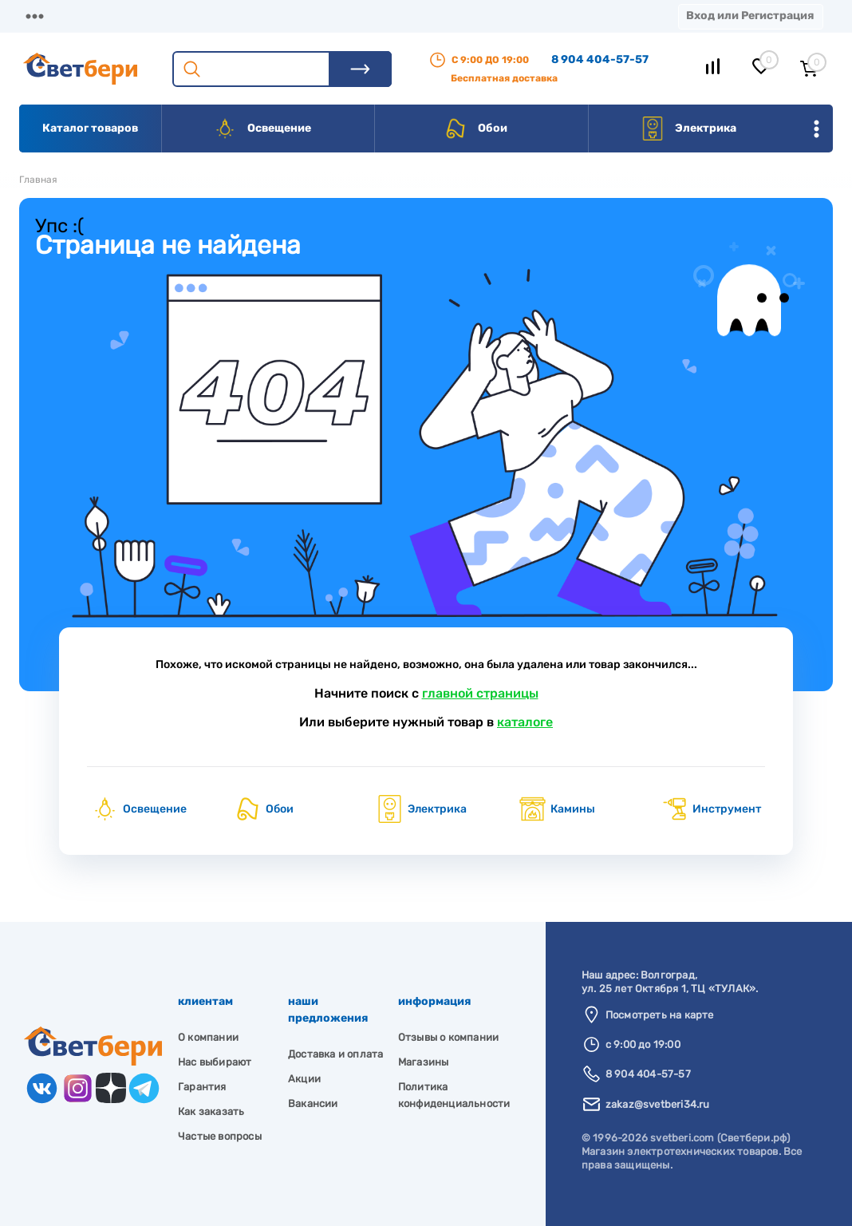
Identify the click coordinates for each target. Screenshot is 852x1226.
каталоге (525, 722)
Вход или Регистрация (750, 15)
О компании (148, 15)
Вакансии (313, 1103)
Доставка (247, 15)
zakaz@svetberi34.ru (657, 1104)
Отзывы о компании (448, 1037)
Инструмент (711, 809)
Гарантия (202, 1087)
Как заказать (211, 1111)
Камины (557, 809)
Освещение (262, 128)
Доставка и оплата (335, 1054)
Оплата (333, 15)
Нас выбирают (214, 1062)
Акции (410, 15)
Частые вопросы (220, 1136)
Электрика (688, 128)
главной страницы (480, 693)
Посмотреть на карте (659, 1015)
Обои (475, 128)
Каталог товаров (90, 128)
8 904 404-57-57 (600, 59)
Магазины (48, 15)
